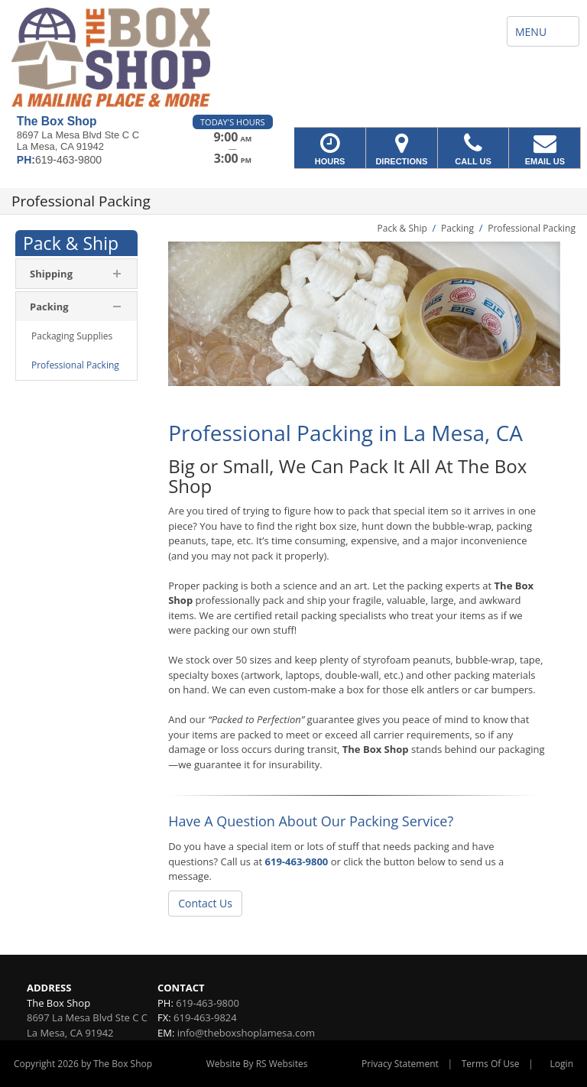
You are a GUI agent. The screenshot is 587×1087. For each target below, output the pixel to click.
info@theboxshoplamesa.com (246, 1033)
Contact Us (205, 903)
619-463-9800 (297, 861)
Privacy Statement (400, 1063)
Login (561, 1063)
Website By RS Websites (257, 1063)
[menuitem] (76, 336)
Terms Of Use (491, 1063)
